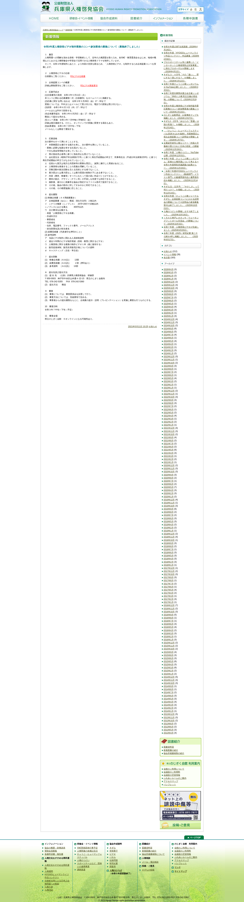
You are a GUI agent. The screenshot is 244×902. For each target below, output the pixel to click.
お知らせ (153, 326)
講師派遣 (81, 869)
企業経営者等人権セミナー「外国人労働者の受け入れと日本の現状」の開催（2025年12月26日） (181, 146)
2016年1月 (169, 639)
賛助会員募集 (51, 851)
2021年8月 (169, 440)
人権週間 (49, 871)
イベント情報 (170, 254)
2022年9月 (169, 400)
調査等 (113, 866)
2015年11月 (169, 646)
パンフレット (170, 784)
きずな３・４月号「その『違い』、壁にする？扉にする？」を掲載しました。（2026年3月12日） (181, 77)
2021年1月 (169, 462)
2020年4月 (169, 490)
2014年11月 (169, 680)
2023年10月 (169, 363)
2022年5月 (169, 412)
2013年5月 (169, 730)
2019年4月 (169, 524)
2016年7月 (169, 621)
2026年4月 (169, 269)
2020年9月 (169, 475)
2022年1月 (169, 425)
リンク (177, 867)
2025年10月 (169, 288)
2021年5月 (169, 450)
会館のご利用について (174, 769)
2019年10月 (169, 506)
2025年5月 (169, 303)
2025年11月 (169, 285)
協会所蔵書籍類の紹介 (174, 753)
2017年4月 (169, 593)
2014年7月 (169, 692)
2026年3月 (169, 272)
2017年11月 (169, 571)
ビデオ (113, 854)
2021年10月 (169, 434)
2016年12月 (169, 605)
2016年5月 (169, 627)
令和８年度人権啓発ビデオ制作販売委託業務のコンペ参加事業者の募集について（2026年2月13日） (181, 109)
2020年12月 (169, 465)
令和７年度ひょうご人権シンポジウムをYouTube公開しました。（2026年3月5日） (181, 87)
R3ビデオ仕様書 (77, 76)
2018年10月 (169, 540)
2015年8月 (169, 655)
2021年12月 (169, 428)
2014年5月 (169, 699)
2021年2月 (169, 459)
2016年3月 (169, 633)
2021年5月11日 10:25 (138, 326)
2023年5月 (169, 378)
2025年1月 (169, 316)
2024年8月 (169, 331)
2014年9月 (169, 686)
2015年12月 (169, 643)
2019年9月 (169, 509)
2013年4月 (169, 733)
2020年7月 (169, 481)
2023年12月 (169, 356)
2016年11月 (169, 608)
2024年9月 (169, 328)
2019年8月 (169, 512)
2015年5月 (169, 661)
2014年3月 (169, 705)
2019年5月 (169, 521)
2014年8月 (169, 689)
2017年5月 (169, 590)
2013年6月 (169, 727)
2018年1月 (169, 565)
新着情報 (68, 30)
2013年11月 (169, 717)
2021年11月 (169, 431)
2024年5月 (169, 341)
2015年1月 (169, 674)
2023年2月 (169, 384)
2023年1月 (169, 388)
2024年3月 (169, 347)
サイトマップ (180, 871)
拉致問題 (114, 860)
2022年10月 (169, 397)
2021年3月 (169, 456)
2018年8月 (169, 546)
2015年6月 (169, 658)
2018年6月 (169, 552)
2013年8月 (169, 723)
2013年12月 (169, 714)
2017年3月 (169, 596)
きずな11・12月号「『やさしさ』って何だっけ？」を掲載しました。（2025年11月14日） (181, 189)
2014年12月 (169, 677)
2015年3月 (169, 667)
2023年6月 (169, 375)
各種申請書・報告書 (54, 854)
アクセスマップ (171, 781)
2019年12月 (169, 500)
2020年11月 (169, 468)
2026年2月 (169, 276)
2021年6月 (169, 447)
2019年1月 (169, 531)
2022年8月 (169, 403)
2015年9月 (169, 652)
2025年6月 (169, 300)
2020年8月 (169, 478)
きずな (113, 848)
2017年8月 (169, 580)
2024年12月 (169, 319)
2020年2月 (169, 493)
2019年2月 (169, 527)
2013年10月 (169, 720)
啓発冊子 (114, 851)
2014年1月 (169, 711)
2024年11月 (169, 322)
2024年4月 (169, 344)
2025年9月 (169, 291)
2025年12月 (169, 282)
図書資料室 (169, 747)
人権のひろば (116, 870)
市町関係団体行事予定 (87, 848)
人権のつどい (83, 860)
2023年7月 (169, 372)
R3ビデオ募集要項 (88, 85)
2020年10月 (169, 471)
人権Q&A (49, 890)
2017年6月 (169, 587)
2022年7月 (169, 406)
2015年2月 (169, 670)
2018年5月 (169, 555)
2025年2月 (169, 313)
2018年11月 (169, 537)
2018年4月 (169, 558)
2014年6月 (169, 696)
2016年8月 (169, 618)
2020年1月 (169, 496)
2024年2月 (169, 350)
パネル (113, 857)
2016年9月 (169, 615)
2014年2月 (169, 708)
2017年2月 (169, 599)
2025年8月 (169, 294)
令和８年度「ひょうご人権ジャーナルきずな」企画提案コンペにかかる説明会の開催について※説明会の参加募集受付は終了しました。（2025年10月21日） (181, 202)
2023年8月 (169, 369)
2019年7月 (169, 515)
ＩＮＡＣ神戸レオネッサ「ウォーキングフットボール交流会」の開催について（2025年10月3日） (181, 221)
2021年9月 (169, 437)
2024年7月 (169, 335)
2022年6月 (169, 409)
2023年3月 (169, 381)
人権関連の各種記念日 (87, 851)
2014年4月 (169, 702)
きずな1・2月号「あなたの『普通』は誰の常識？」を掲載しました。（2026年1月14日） (181, 124)
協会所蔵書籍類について (153, 854)
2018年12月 (169, 534)
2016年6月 (169, 624)
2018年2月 (169, 562)
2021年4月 (169, 453)
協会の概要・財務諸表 (55, 848)
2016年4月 (169, 630)
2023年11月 (169, 359)
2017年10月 (169, 574)
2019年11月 (169, 503)
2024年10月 (169, 325)
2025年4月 (169, 307)
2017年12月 (169, 568)
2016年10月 (169, 611)
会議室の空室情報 (172, 775)
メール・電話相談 (150, 862)
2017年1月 (169, 602)
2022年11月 (169, 394)
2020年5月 (169, 487)
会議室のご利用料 (172, 772)
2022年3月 (169, 419)
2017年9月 (169, 577)
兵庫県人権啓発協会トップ (53, 30)
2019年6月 (169, 518)
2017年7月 (169, 584)
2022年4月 (169, 415)
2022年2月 (169, 422)
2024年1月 (169, 353)
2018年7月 (169, 549)
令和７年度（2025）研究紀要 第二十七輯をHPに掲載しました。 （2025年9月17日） (181, 236)
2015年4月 (169, 664)
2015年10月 (169, 649)
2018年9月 (169, 543)
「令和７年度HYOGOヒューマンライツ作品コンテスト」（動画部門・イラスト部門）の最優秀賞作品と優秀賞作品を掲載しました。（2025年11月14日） (181, 177)
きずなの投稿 (148, 870)
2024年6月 (169, 338)
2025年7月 (169, 297)
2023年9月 (169, 366)
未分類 (167, 257)
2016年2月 (169, 636)
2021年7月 (169, 443)
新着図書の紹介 (171, 750)
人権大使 (49, 887)
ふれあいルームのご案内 (175, 778)
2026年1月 (169, 279)
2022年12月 (169, 391)
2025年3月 (169, 310)
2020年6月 (169, 484)
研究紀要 (114, 863)
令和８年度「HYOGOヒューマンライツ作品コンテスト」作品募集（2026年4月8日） (181, 56)
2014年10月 (169, 683)
